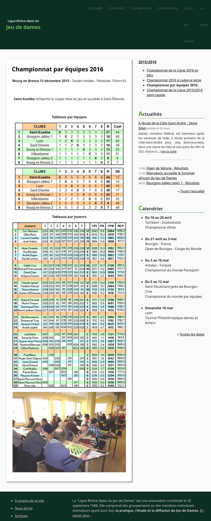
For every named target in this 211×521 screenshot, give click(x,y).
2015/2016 (147, 29)
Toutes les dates (192, 302)
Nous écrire (24, 476)
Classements (129, 8)
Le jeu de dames (170, 8)
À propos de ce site (29, 468)
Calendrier (78, 8)
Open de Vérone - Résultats (167, 135)
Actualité (57, 8)
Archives (21, 483)
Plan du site (24, 491)
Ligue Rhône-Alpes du (23, 9)
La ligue (195, 8)
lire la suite (169, 119)
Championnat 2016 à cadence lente (174, 48)
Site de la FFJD (25, 506)
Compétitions (102, 8)
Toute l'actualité (192, 158)
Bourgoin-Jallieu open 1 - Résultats (172, 150)
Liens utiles (23, 498)
